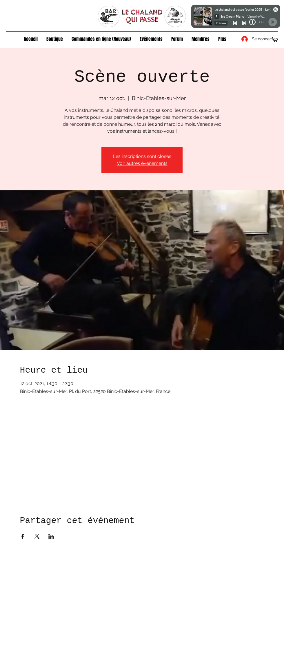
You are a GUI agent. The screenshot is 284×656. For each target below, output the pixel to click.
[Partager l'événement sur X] (37, 536)
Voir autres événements (142, 163)
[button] (54, 39)
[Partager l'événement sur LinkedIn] (51, 536)
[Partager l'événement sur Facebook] (23, 536)
